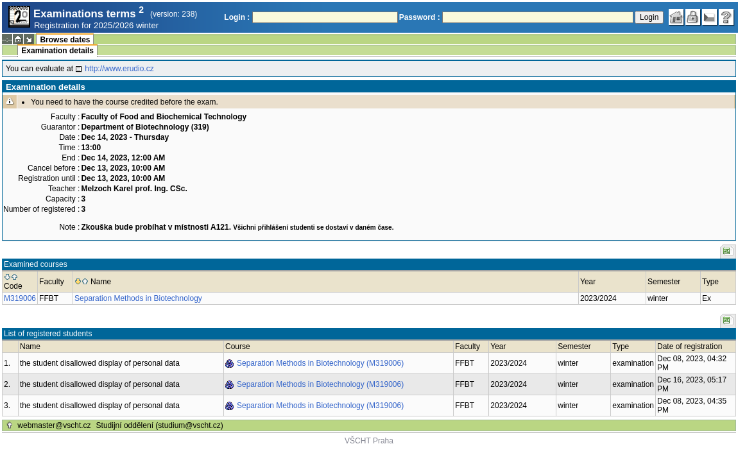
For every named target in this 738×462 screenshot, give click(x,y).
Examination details (57, 50)
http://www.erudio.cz (119, 68)
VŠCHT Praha (369, 440)
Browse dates (65, 39)
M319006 (20, 298)
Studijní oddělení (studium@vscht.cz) (159, 425)
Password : (419, 17)
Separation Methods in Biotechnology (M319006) (320, 363)
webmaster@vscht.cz (53, 425)
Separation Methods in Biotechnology (138, 298)
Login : (237, 17)
